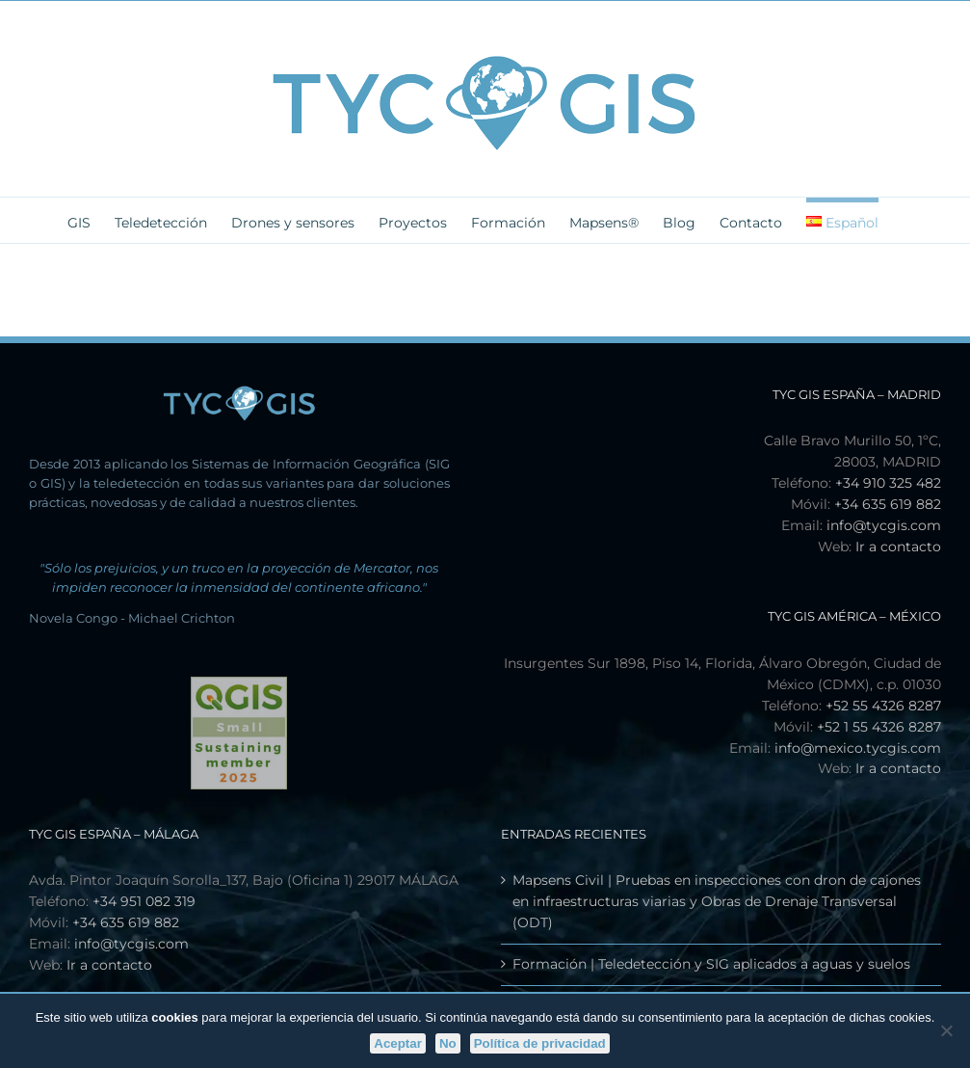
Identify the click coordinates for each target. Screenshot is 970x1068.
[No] (946, 1030)
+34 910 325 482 (888, 483)
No (448, 1043)
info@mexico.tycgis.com (857, 748)
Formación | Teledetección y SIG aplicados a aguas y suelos (711, 964)
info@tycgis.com (883, 525)
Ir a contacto (898, 546)
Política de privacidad (540, 1043)
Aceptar (398, 1043)
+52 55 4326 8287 (883, 705)
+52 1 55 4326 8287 (879, 726)
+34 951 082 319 (144, 901)
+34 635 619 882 (887, 504)
